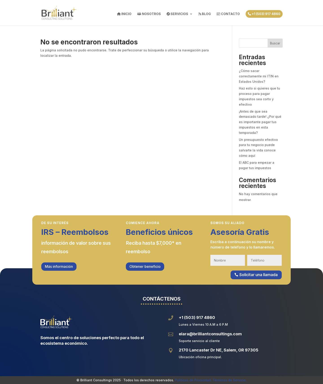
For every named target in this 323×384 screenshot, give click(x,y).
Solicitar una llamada (258, 275)
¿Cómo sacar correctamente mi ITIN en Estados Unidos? (259, 76)
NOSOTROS (149, 14)
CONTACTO (228, 14)
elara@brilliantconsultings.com (210, 334)
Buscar (275, 43)
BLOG (205, 14)
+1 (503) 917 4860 (264, 14)
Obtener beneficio (145, 266)
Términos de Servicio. (230, 380)
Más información (59, 266)
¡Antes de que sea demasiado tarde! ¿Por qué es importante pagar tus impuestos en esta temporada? (260, 122)
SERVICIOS (177, 14)
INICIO (124, 14)
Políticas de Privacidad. (193, 380)
